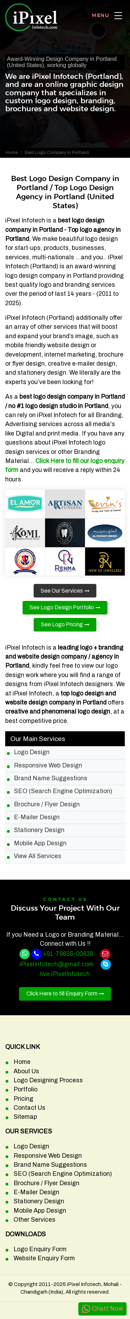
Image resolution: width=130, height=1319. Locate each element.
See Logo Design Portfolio (61, 607)
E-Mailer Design (37, 817)
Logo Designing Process (48, 1080)
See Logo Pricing (62, 624)
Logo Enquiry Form (40, 1249)
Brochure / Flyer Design (47, 804)
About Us (26, 1071)
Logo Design (32, 752)
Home (12, 152)
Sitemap (25, 1117)
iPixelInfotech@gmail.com (56, 964)
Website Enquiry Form (44, 1258)
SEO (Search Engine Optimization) (63, 791)
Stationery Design (39, 830)
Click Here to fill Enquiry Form (61, 993)
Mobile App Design (40, 843)
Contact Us (29, 1108)
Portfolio (25, 1089)
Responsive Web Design (48, 765)
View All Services (37, 856)
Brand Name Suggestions (50, 778)
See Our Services (62, 591)
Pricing (23, 1099)
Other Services (34, 1219)
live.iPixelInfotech (65, 974)
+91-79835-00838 (68, 954)
